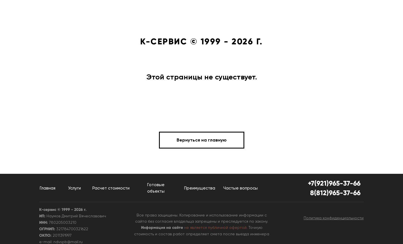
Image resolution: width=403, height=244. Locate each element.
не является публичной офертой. (215, 227)
